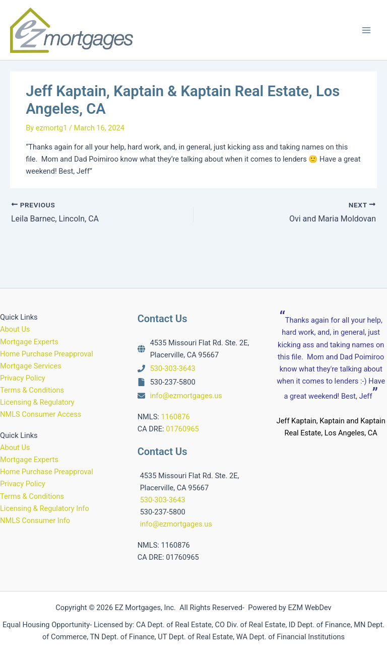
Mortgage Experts (29, 341)
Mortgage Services (30, 365)
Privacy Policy (22, 378)
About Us (15, 329)
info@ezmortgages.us (186, 395)
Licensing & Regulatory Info (44, 508)
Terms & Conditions (32, 390)
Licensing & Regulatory (37, 402)
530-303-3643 (173, 368)
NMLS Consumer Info (35, 520)
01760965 (182, 428)
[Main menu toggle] (366, 30)
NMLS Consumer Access (40, 414)
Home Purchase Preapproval (46, 353)
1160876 (175, 416)
